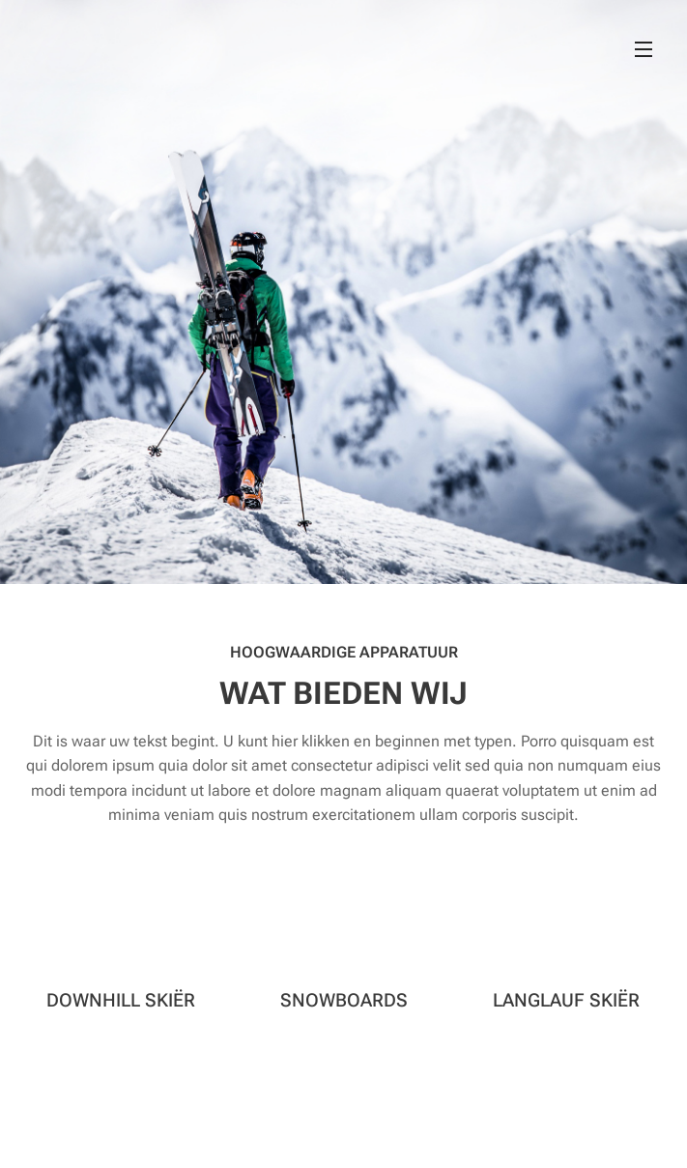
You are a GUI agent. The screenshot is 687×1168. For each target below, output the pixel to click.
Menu (643, 49)
